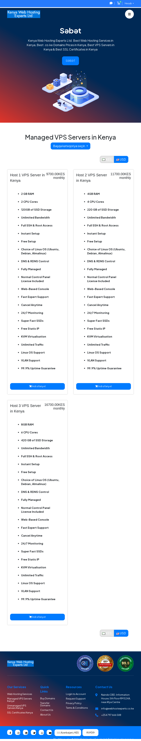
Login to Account (76, 694)
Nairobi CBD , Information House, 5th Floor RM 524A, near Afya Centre (116, 698)
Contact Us (46, 709)
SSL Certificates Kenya (20, 712)
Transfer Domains (45, 704)
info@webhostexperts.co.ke (117, 708)
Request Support (76, 698)
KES (107, 159)
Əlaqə (90, 732)
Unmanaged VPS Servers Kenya (16, 706)
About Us (45, 714)
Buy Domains (47, 698)
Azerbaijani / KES (68, 732)
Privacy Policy (74, 703)
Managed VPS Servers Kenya (19, 699)
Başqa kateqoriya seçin (69, 146)
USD (121, 159)
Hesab (128, 3)
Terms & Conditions (77, 707)
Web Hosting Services (19, 694)
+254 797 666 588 (111, 714)
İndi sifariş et (37, 386)
